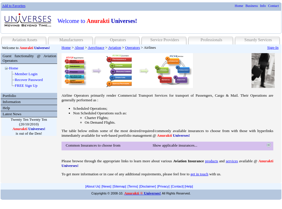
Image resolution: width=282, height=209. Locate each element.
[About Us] (92, 186)
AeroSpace (96, 47)
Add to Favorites (14, 6)
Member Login (26, 74)
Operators (118, 40)
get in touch (199, 174)
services (232, 161)
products (211, 161)
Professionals (211, 40)
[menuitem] (239, 6)
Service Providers (164, 40)
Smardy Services (258, 40)
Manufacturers (71, 40)
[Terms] (132, 186)
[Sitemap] (119, 186)
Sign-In (273, 47)
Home (239, 6)
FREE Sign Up (26, 85)
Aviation (114, 47)
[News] (106, 186)
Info (263, 6)
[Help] (189, 186)
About (79, 47)
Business (251, 6)
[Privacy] (163, 186)
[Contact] (177, 186)
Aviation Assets (24, 40)
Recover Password (29, 80)
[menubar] (257, 6)
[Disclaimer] (147, 186)
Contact (273, 6)
